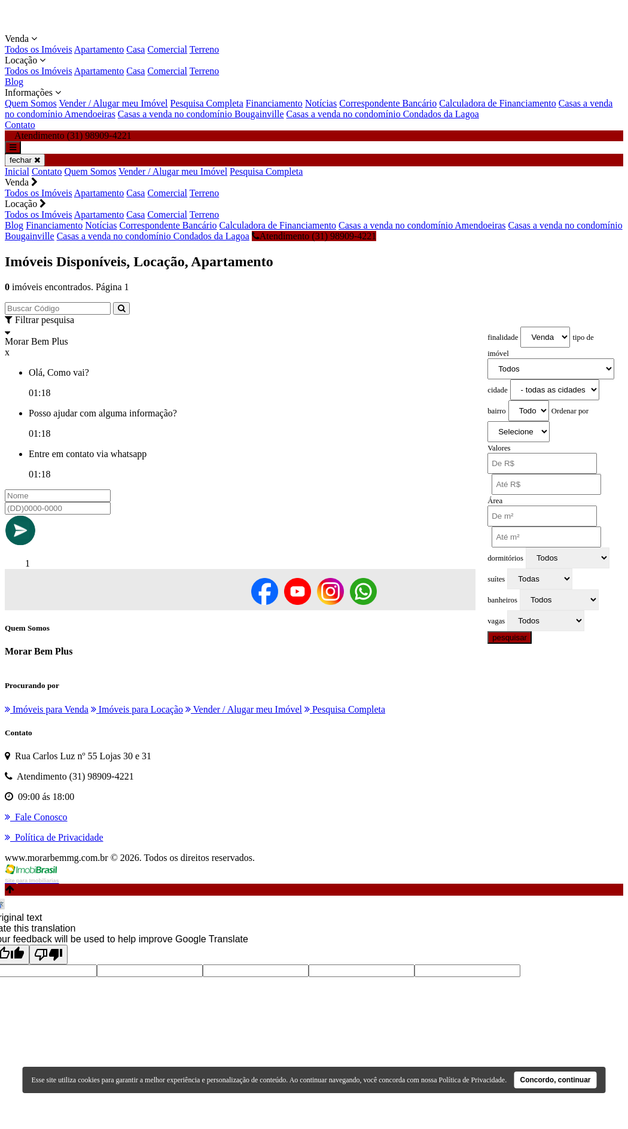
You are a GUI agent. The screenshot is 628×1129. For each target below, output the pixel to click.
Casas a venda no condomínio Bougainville (201, 114)
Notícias (321, 103)
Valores (498, 448)
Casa (135, 49)
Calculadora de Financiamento (497, 103)
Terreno (205, 49)
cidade (497, 390)
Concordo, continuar (555, 1080)
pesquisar (509, 637)
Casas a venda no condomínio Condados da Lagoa (382, 114)
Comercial (167, 49)
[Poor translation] (48, 954)
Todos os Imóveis (38, 49)
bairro (496, 411)
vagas (496, 621)
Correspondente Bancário (388, 103)
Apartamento (99, 49)
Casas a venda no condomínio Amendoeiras (422, 225)
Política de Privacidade (472, 1080)
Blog (14, 82)
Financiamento (274, 103)
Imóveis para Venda (47, 709)
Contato (20, 125)
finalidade (502, 337)
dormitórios (505, 558)
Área (494, 501)
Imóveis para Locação (137, 709)
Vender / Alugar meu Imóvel (113, 103)
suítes (496, 579)
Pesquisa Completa (206, 103)
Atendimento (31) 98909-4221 (314, 236)
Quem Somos (31, 103)
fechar (25, 160)
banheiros (502, 600)
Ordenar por (570, 411)
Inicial (17, 171)
